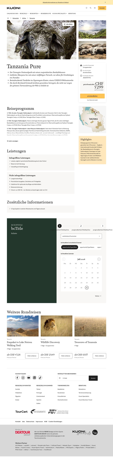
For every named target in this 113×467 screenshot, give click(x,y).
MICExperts (70, 447)
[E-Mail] (75, 378)
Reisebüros (82, 389)
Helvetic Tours (67, 445)
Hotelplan (76, 445)
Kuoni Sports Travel (38, 447)
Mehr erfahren (31, 356)
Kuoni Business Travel (85, 400)
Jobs (23, 421)
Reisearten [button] (34, 13)
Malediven (18, 392)
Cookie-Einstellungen (55, 421)
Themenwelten (63, 385)
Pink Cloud (18, 449)
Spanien (38, 400)
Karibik (17, 389)
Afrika (24, 18)
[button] (91, 8)
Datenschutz (30, 421)
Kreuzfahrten (62, 396)
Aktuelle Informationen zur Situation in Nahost (56, 2)
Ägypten (18, 396)
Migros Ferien (79, 447)
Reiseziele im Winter (23, 385)
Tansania (32, 18)
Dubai (17, 400)
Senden (93, 378)
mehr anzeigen (13, 141)
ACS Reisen (18, 445)
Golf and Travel (56, 445)
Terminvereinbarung (85, 392)
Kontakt (102, 8)
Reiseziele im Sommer (44, 385)
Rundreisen (61, 392)
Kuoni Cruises (25, 447)
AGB (45, 421)
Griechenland (40, 396)
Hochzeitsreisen (62, 400)
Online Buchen (12, 13)
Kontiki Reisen (85, 445)
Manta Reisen (60, 447)
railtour (26, 449)
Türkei (38, 389)
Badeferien (61, 389)
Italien (38, 403)
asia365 (26, 445)
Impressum (39, 421)
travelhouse (47, 449)
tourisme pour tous (36, 449)
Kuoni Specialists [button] (59, 13)
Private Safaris (90, 447)
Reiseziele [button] (23, 13)
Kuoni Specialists (84, 396)
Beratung (72, 13)
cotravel (33, 445)
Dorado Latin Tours (44, 445)
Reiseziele (16, 18)
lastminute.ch (50, 447)
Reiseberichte (46, 13)
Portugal (39, 392)
